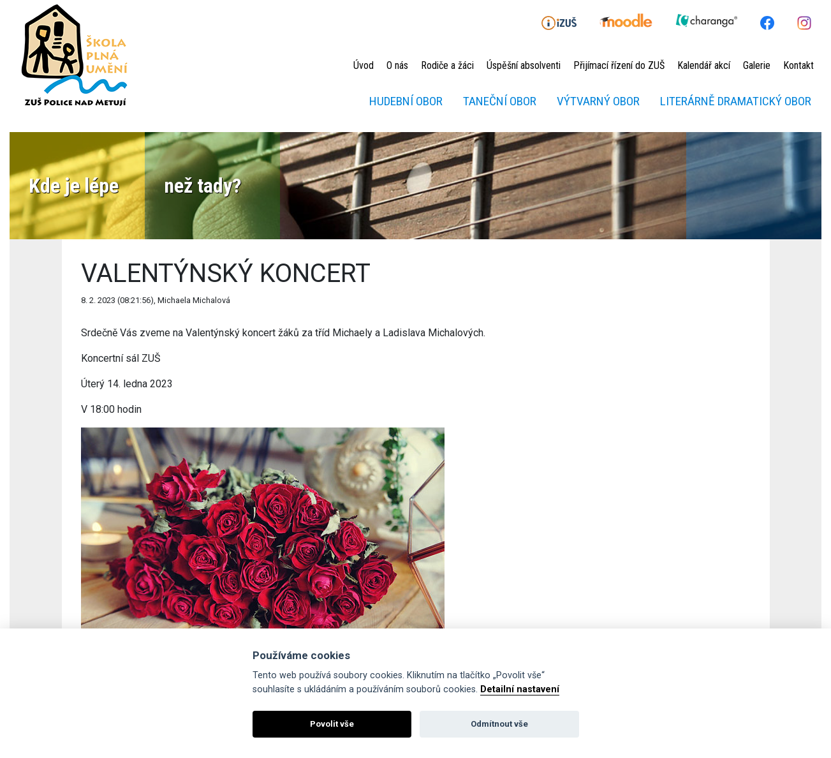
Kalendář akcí (703, 65)
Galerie (756, 65)
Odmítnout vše (499, 724)
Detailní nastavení (519, 689)
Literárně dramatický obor (735, 101)
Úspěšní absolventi (524, 65)
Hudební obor (406, 101)
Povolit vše (332, 724)
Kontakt (798, 65)
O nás (397, 65)
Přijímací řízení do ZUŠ (619, 65)
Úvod (363, 65)
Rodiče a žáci (447, 65)
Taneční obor (499, 101)
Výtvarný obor (598, 101)
